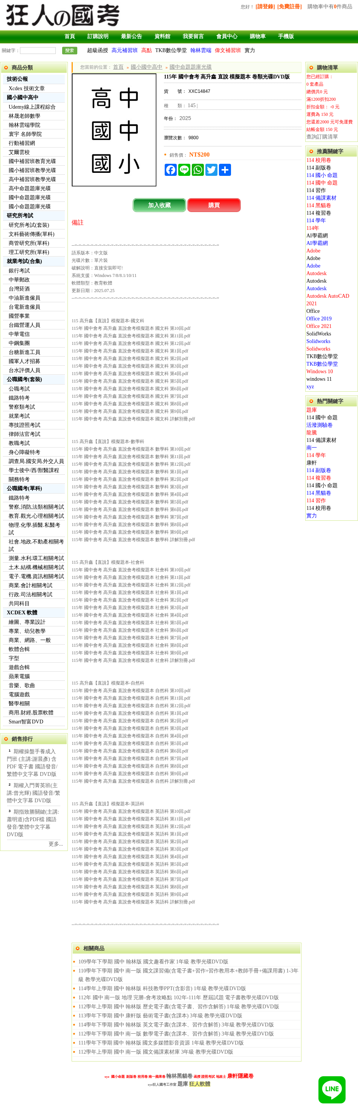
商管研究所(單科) (29, 243)
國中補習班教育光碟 (32, 161)
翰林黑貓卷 (179, 1076)
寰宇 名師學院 (25, 134)
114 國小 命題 (322, 175)
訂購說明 (98, 36)
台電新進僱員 (24, 307)
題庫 (311, 410)
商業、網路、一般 (30, 640)
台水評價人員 (24, 370)
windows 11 (319, 379)
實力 (250, 50)
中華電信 (19, 334)
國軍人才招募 (24, 361)
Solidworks (318, 341)
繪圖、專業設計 (27, 622)
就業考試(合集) (24, 261)
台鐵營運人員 (24, 325)
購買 (214, 205)
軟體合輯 (19, 649)
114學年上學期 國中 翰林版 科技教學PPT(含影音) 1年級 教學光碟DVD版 (162, 988)
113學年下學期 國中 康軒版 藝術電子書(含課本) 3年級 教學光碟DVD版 (160, 1016)
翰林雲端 (200, 50)
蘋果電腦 (19, 676)
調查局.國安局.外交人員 (36, 461)
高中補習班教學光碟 (32, 179)
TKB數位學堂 (171, 50)
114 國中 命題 (322, 183)
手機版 (286, 36)
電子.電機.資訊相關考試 (36, 576)
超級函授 (97, 50)
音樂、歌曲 (22, 685)
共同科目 (19, 603)
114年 (312, 228)
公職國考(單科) (24, 488)
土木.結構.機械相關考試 (36, 567)
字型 (14, 658)
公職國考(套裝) (24, 379)
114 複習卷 (318, 213)
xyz (310, 386)
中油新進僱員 (24, 298)
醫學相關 (19, 703)
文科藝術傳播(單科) (31, 234)
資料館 (162, 36)
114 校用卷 (318, 160)
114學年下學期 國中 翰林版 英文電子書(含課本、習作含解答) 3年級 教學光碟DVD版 (176, 1025)
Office (313, 311)
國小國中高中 (22, 97)
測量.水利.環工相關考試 (36, 558)
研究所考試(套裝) (29, 225)
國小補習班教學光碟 (32, 170)
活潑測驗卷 (319, 425)
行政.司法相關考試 (30, 594)
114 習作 (316, 190)
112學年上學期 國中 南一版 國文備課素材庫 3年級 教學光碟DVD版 (155, 1052)
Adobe (313, 251)
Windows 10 (319, 371)
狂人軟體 (199, 1084)
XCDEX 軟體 (22, 612)
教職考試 (19, 443)
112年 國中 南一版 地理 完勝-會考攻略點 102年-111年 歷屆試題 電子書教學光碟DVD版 (178, 997)
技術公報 (17, 79)
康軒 (311, 463)
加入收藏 (159, 205)
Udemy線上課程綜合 (32, 107)
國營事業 (19, 316)
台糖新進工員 (24, 352)
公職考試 (19, 389)
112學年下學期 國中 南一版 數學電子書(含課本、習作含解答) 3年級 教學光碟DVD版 (176, 1034)
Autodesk (316, 273)
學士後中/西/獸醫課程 (34, 470)
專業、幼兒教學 (27, 631)
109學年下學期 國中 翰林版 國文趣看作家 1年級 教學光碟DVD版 (153, 962)
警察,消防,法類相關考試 (36, 507)
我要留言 (193, 36)
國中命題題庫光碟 (30, 197)
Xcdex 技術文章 (27, 88)
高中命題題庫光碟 (30, 188)
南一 (311, 448)
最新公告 (131, 36)
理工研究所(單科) (29, 252)
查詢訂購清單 (322, 137)
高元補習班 (125, 50)
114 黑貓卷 (318, 205)
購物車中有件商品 (330, 6)
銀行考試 (19, 271)
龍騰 (311, 432)
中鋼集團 (19, 343)
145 (192, 105)
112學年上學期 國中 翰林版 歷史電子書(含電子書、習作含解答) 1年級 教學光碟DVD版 (178, 1006)
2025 (185, 118)
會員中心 (226, 36)
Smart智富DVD (26, 722)
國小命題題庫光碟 (30, 206)
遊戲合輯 (19, 667)
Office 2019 (319, 319)
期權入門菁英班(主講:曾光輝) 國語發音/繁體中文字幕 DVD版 (33, 793)
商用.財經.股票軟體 (31, 712)
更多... (56, 844)
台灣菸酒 (19, 289)
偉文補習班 (228, 50)
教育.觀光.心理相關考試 (36, 516)
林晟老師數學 (24, 116)
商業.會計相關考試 (30, 585)
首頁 (69, 36)
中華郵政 (19, 280)
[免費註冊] (289, 6)
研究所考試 (20, 215)
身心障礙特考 (24, 452)
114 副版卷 (318, 168)
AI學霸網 (317, 235)
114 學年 (316, 220)
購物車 (258, 36)
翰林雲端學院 (24, 125)
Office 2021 (319, 326)
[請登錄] (265, 6)
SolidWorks (318, 334)
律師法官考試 (24, 434)
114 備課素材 (321, 198)
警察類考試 (22, 407)
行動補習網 (22, 143)
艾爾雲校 (19, 152)
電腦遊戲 (19, 694)
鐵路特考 (19, 398)
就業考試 (19, 416)
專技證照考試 (24, 425)
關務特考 (19, 479)
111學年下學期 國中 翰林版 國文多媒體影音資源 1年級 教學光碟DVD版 (161, 1043)
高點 (146, 50)
